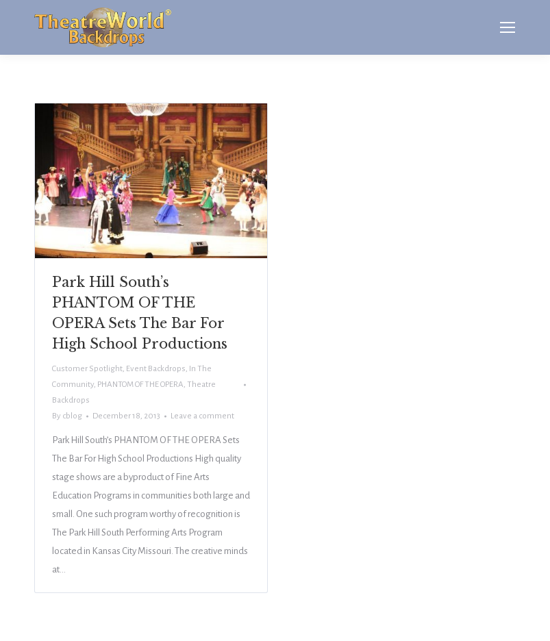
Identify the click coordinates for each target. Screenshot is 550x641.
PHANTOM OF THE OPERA (140, 384)
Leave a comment (202, 416)
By (67, 416)
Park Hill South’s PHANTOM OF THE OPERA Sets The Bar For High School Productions (139, 313)
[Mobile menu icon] (507, 27)
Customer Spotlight (87, 368)
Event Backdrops (156, 368)
